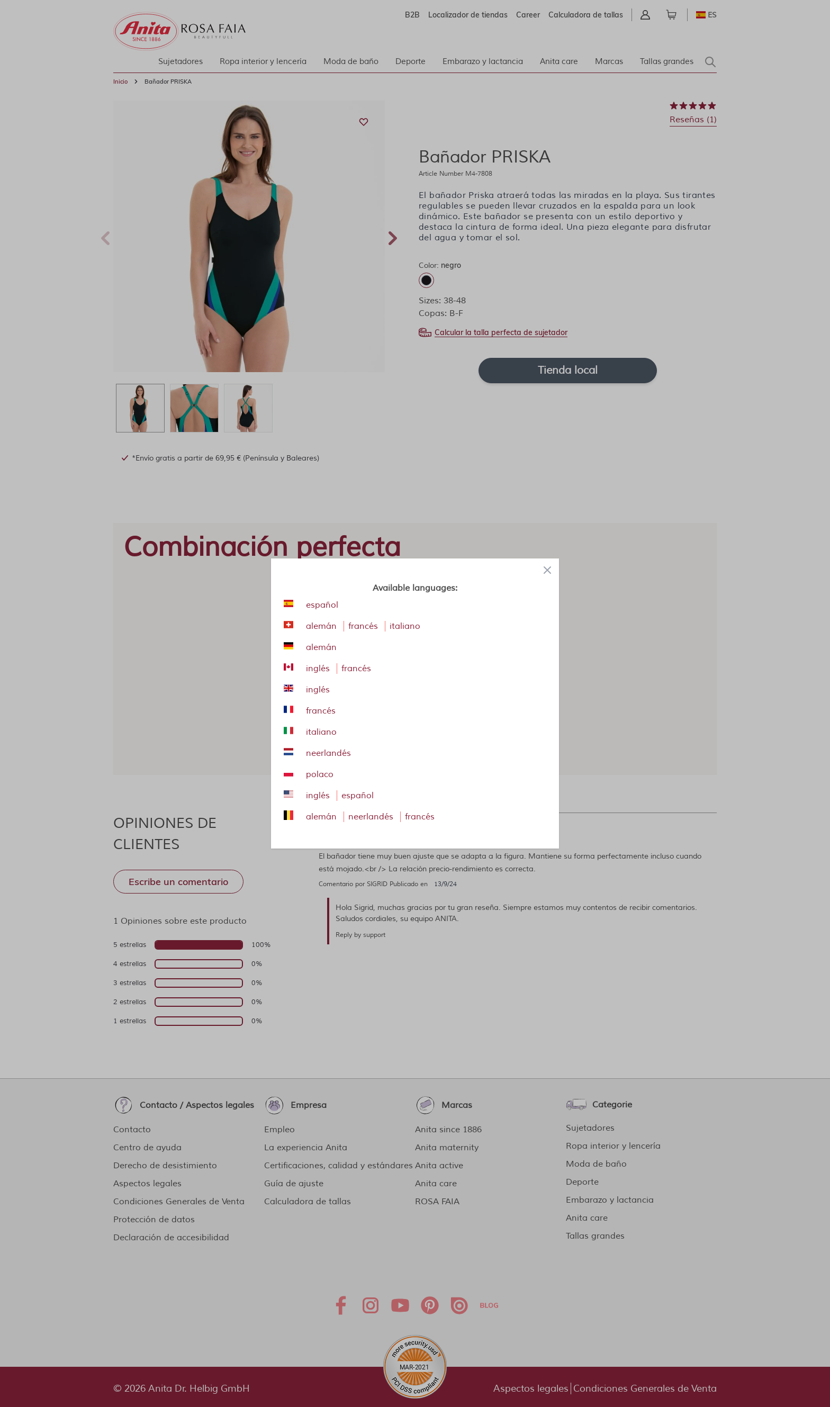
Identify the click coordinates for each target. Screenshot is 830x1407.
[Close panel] (547, 570)
